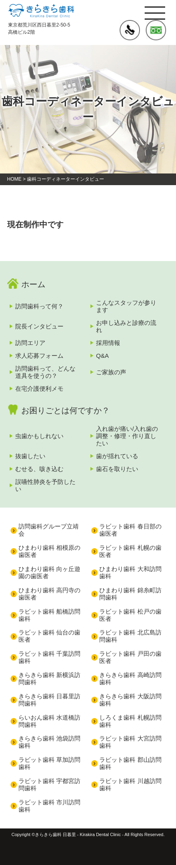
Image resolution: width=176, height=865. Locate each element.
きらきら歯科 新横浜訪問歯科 (49, 678)
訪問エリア (30, 342)
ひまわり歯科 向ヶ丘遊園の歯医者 (49, 572)
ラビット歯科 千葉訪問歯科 (49, 657)
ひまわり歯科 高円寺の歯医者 (49, 594)
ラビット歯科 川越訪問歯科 (130, 784)
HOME (14, 179)
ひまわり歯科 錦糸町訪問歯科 (130, 594)
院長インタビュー (39, 326)
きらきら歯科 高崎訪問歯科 (130, 678)
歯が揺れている (117, 456)
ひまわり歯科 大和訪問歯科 (130, 572)
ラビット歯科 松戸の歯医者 (130, 615)
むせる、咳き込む (39, 468)
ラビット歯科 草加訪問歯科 (49, 763)
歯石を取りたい (117, 468)
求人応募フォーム (39, 355)
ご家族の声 (111, 372)
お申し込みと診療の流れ (126, 326)
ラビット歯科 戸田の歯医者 (130, 657)
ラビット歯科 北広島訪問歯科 (130, 636)
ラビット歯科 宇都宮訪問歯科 (49, 784)
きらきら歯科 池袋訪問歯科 (49, 742)
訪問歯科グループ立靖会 (48, 530)
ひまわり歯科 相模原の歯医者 (49, 551)
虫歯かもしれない (39, 435)
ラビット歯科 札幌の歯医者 (130, 551)
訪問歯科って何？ (39, 306)
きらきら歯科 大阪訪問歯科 (130, 700)
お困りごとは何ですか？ (65, 410)
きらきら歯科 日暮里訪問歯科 (49, 700)
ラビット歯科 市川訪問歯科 (49, 806)
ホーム (33, 284)
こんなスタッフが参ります (126, 306)
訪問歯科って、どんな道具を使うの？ (45, 372)
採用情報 (108, 342)
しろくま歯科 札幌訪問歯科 (130, 721)
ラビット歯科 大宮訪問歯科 (130, 742)
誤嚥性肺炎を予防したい (45, 485)
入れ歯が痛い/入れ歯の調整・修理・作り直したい (127, 436)
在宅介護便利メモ (39, 388)
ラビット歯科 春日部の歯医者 (130, 530)
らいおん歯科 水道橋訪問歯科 (49, 721)
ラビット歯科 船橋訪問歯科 (49, 615)
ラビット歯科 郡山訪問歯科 (130, 763)
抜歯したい (30, 456)
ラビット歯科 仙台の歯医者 (49, 636)
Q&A (102, 355)
